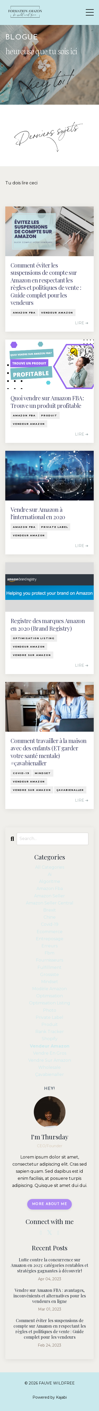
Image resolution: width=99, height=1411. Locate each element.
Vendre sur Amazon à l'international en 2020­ (38, 513)
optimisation (49, 995)
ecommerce (50, 931)
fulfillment (49, 967)
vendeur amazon (57, 312)
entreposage (49, 938)
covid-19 (21, 773)
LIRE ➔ (81, 323)
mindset (43, 773)
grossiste (49, 974)
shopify (50, 1038)
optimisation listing (34, 638)
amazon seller (49, 895)
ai (49, 874)
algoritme (49, 881)
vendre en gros (49, 1053)
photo (49, 1010)
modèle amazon (49, 988)
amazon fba (24, 312)
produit (49, 415)
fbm (49, 952)
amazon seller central (49, 903)
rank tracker (49, 1031)
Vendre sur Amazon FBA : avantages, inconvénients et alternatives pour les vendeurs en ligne (49, 1296)
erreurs (49, 945)
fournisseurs (49, 960)
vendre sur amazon (32, 655)
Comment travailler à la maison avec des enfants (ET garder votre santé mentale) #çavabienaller (48, 752)
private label (54, 526)
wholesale (49, 1067)
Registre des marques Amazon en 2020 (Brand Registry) (48, 624)
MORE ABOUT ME (49, 1204)
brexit (49, 910)
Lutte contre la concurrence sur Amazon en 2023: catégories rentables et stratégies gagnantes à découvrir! (49, 1265)
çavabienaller (70, 789)
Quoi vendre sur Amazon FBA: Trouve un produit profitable (47, 401)
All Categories (49, 867)
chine (50, 917)
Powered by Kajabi (49, 1397)
